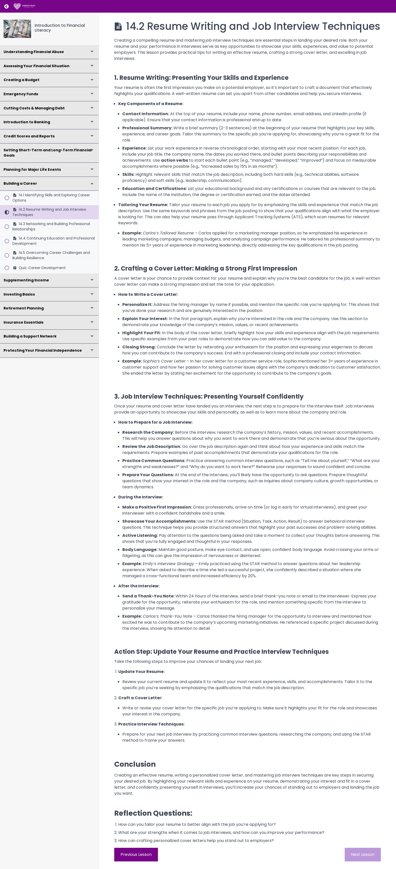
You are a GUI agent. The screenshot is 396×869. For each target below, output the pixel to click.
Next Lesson (363, 854)
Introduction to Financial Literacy (60, 27)
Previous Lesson (136, 854)
